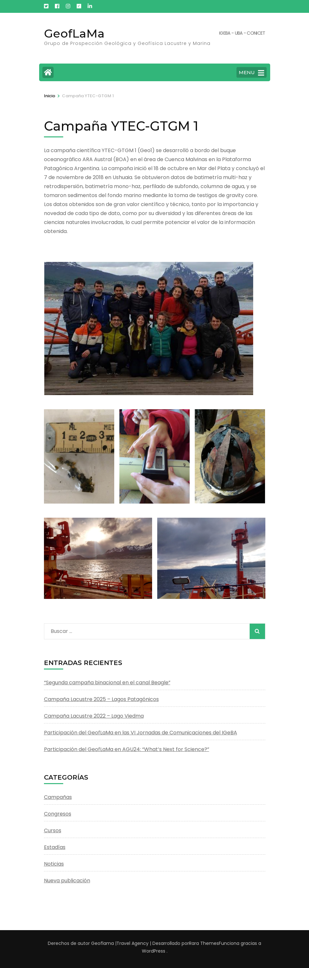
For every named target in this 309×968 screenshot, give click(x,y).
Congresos (57, 813)
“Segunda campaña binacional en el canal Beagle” (107, 682)
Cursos (52, 830)
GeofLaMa (74, 33)
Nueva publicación (67, 880)
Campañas (58, 797)
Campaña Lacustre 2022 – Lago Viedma (94, 716)
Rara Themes (204, 943)
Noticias (54, 864)
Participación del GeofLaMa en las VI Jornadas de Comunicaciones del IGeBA (140, 732)
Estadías (54, 847)
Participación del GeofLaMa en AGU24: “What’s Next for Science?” (126, 749)
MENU (251, 72)
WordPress (153, 951)
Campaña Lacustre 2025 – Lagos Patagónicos (101, 699)
